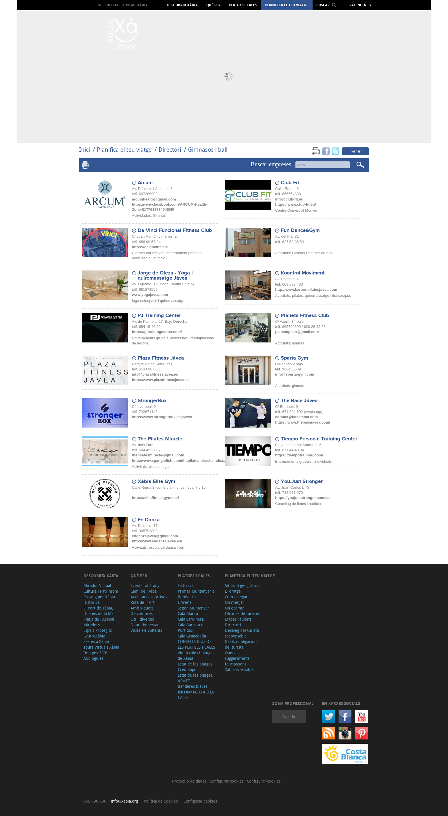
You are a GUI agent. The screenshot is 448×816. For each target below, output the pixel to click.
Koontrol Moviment (303, 273)
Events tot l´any (145, 585)
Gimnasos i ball (207, 149)
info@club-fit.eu (289, 199)
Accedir (289, 716)
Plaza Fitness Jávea (161, 358)
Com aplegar (236, 597)
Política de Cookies (161, 801)
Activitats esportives (149, 597)
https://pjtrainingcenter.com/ (157, 332)
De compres (142, 613)
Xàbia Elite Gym (156, 481)
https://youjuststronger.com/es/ (303, 498)
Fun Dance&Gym (300, 230)
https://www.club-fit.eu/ (295, 204)
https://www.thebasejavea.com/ (302, 422)
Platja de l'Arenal (98, 619)
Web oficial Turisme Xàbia (123, 5)
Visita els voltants (146, 630)
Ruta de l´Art (143, 602)
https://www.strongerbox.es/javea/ (162, 417)
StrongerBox (152, 400)
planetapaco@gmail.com (297, 332)
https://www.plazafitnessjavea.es (161, 380)
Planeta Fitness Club (305, 315)
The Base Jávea (299, 400)
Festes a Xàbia (96, 641)
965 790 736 (94, 801)
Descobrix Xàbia (182, 5)
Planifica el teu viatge (286, 5)
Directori (171, 149)
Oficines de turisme (243, 613)
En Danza (149, 519)
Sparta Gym (294, 358)
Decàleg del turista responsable (242, 633)
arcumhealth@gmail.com (154, 199)
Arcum (145, 182)
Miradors (91, 624)
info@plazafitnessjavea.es (155, 374)
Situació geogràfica (242, 585)
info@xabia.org (124, 801)
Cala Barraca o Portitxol (190, 627)
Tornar (355, 151)
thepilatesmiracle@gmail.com (158, 455)
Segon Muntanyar (193, 608)
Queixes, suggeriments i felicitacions (238, 658)
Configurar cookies (227, 781)
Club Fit (290, 182)
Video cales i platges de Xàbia (196, 655)
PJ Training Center (159, 315)
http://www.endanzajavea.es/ (157, 541)
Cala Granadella (192, 636)
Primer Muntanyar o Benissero (196, 594)
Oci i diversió (142, 619)
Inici (84, 149)
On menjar (234, 602)
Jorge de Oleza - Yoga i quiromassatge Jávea (165, 275)
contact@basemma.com (296, 417)
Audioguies (93, 658)
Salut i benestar (145, 624)
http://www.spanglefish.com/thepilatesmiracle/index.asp (181, 460)
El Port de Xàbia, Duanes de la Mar (99, 610)
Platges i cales (243, 5)
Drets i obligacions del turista (241, 644)
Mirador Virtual (97, 585)
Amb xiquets (142, 608)
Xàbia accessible (239, 669)
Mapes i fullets (238, 619)
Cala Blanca (188, 613)
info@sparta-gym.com (294, 374)
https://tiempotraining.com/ (299, 455)
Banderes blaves (192, 686)
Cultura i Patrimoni (100, 591)
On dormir (234, 608)
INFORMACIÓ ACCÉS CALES (196, 694)
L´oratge (233, 591)
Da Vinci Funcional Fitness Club (175, 230)
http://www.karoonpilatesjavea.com (306, 289)
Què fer (213, 5)
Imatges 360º (95, 652)
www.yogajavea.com (150, 294)
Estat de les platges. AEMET (195, 677)
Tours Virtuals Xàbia (101, 647)
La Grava (185, 585)
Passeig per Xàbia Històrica (99, 599)
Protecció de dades (189, 781)
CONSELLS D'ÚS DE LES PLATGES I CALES (196, 644)
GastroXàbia (94, 636)
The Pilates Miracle (160, 439)
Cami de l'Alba (144, 591)
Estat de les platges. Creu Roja (195, 666)
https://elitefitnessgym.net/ (155, 498)
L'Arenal (185, 602)
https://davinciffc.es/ (150, 247)
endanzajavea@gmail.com (155, 536)
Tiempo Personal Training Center (319, 439)
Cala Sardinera (191, 619)
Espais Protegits (97, 630)
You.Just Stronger (302, 481)
